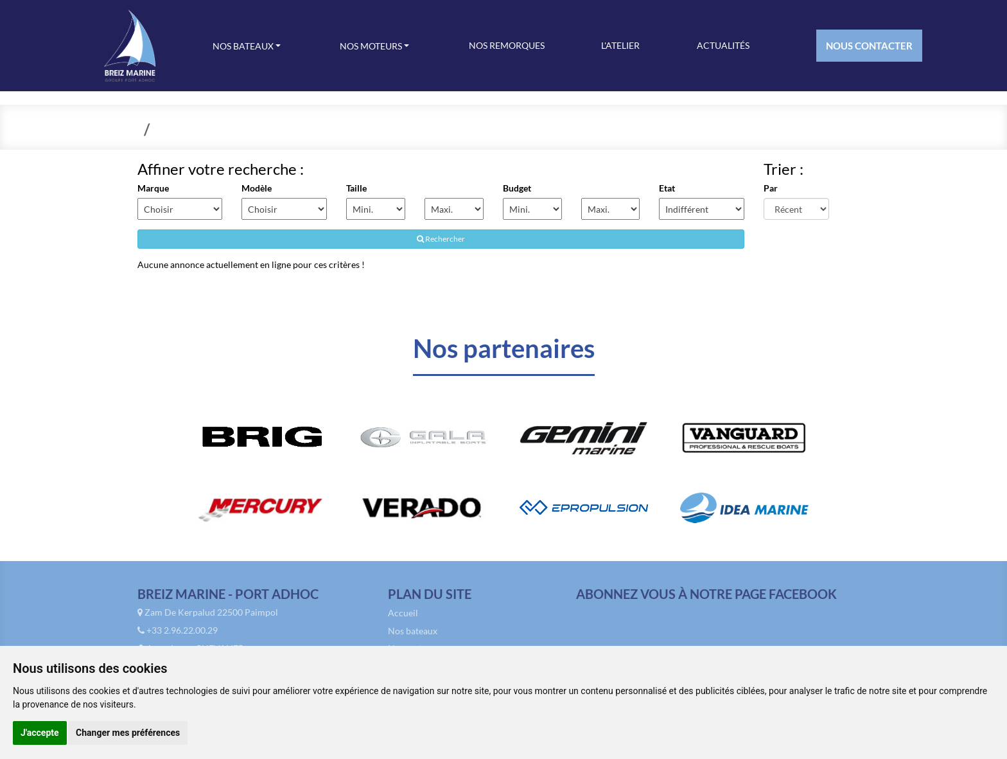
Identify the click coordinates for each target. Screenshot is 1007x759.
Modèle (256, 188)
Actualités (723, 45)
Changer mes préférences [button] (128, 733)
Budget (516, 188)
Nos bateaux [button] (244, 45)
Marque (153, 188)
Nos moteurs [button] (372, 45)
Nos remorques (507, 45)
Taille (356, 188)
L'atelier (620, 45)
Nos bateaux (412, 633)
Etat (667, 188)
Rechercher (441, 239)
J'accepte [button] (40, 733)
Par (771, 188)
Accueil (403, 615)
